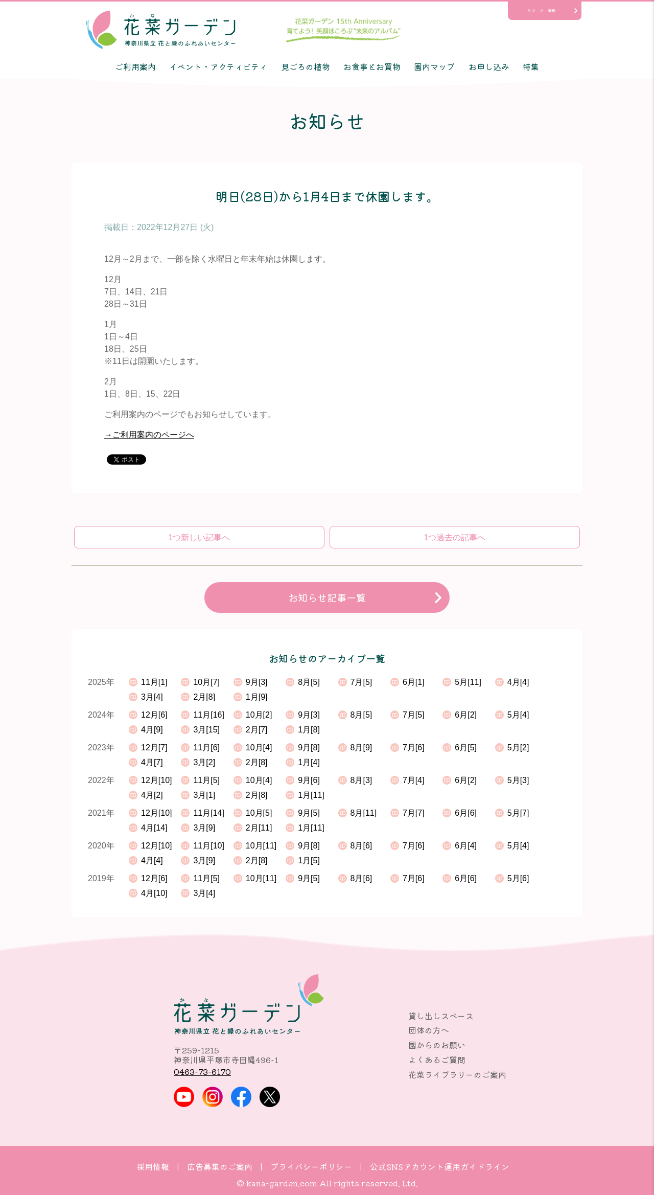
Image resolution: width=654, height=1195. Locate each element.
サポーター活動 (541, 10)
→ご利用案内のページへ (149, 434)
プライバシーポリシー (311, 1166)
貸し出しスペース (441, 1015)
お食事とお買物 (372, 66)
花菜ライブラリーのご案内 (457, 1074)
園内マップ (434, 66)
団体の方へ (428, 1030)
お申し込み (489, 66)
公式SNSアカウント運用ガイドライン (439, 1166)
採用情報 (152, 1166)
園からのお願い (436, 1045)
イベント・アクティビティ (218, 66)
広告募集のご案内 (219, 1166)
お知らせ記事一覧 (327, 597)
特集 (531, 66)
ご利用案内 (135, 66)
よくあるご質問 (436, 1059)
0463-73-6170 (202, 1071)
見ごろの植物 (305, 66)
